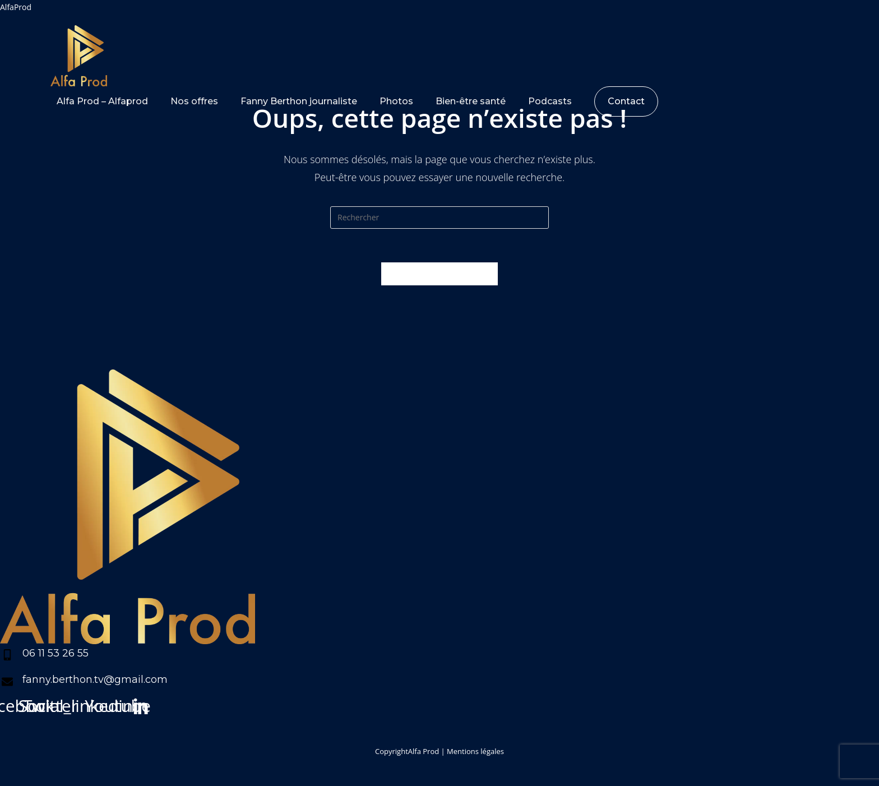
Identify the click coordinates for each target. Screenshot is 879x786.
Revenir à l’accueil (439, 274)
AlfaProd (15, 7)
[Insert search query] (439, 217)
